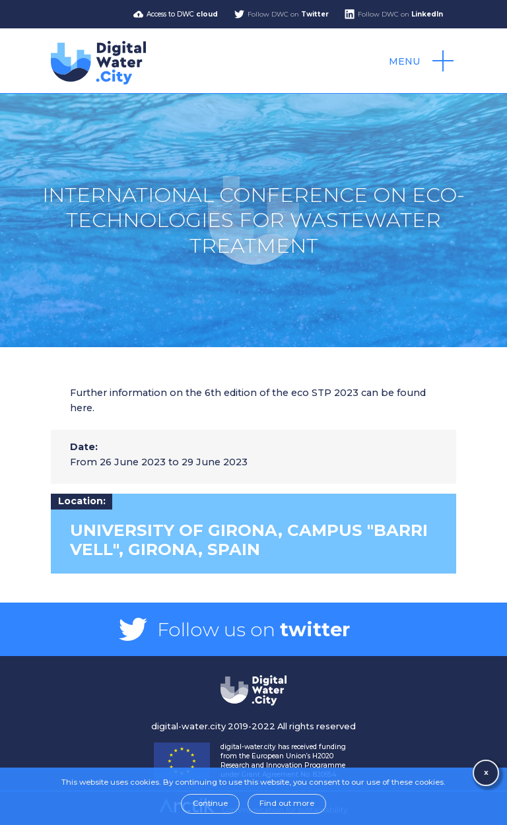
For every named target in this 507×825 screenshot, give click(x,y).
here (81, 408)
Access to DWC (182, 14)
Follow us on (253, 629)
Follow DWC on (288, 14)
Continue (210, 803)
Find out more (286, 803)
